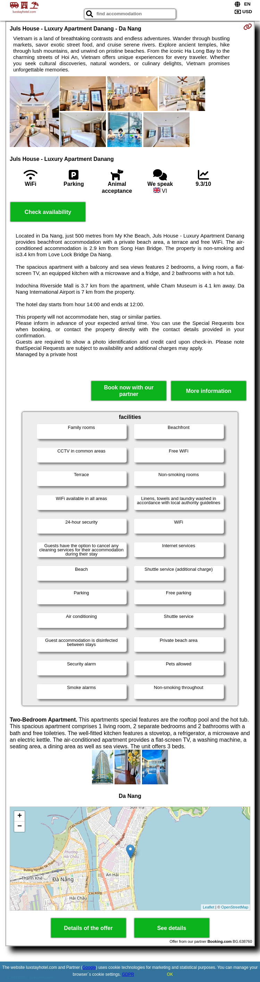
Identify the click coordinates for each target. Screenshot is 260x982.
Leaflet (208, 907)
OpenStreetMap (234, 907)
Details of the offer (88, 928)
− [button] (19, 826)
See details (171, 928)
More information (209, 391)
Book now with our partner (128, 391)
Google (89, 967)
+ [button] (19, 816)
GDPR (128, 974)
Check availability (48, 212)
